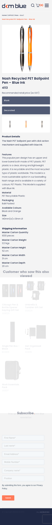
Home (4, 15)
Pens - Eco (19, 15)
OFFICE (10, 15)
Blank (6, 100)
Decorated (9, 110)
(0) (39, 5)
